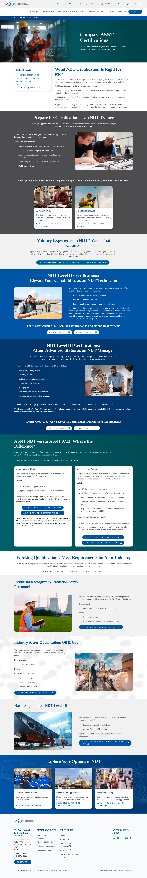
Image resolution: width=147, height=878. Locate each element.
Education (72, 12)
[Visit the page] (113, 839)
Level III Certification (27, 81)
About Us (121, 12)
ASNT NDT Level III (58, 428)
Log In (60, 4)
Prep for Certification (28, 75)
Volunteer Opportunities (46, 846)
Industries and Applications (67, 792)
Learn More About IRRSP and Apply (101, 627)
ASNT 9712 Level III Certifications (103, 543)
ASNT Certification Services (77, 4)
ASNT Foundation (96, 4)
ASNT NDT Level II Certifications (42, 508)
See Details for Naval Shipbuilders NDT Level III (105, 743)
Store (120, 4)
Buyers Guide (131, 4)
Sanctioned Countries (105, 870)
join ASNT (135, 12)
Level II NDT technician (82, 288)
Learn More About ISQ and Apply (35, 693)
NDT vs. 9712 (22, 85)
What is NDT (34, 12)
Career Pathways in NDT (26, 792)
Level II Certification (27, 78)
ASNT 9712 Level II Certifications (103, 537)
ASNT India (108, 4)
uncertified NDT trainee (28, 134)
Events (81, 12)
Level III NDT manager (43, 356)
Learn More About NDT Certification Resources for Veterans (73, 262)
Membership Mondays (45, 842)
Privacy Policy (118, 870)
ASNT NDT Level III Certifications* (42, 513)
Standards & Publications (96, 12)
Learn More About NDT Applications (72, 804)
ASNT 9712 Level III (86, 428)
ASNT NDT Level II (59, 332)
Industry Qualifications (29, 88)
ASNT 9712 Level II (86, 332)
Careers (111, 12)
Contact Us (23, 862)
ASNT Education (43, 211)
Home (16, 18)
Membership (47, 12)
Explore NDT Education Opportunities (52, 225)
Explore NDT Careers (28, 805)
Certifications (60, 12)
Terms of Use (128, 870)
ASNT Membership (105, 792)
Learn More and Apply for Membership (113, 804)
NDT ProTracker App (85, 211)
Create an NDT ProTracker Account (93, 225)
